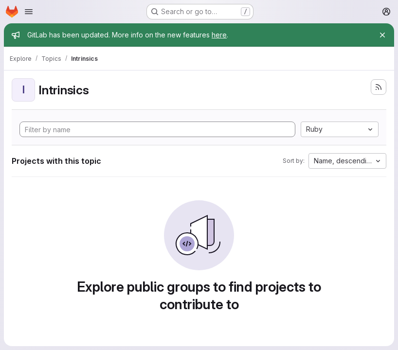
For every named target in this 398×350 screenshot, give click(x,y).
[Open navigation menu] (28, 11)
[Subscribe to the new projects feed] (378, 87)
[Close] (382, 35)
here (219, 35)
